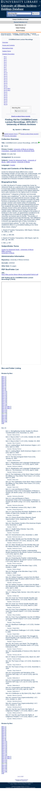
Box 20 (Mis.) (7, 90)
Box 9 (5, 70)
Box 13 (5, 78)
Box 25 (5, 99)
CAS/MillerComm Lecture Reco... (22, 34)
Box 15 (5, 81)
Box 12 (5, 76)
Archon (19, 786)
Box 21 (5, 92)
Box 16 (5, 83)
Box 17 (5, 85)
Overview (5, 42)
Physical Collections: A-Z (20, 22)
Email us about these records (20, 116)
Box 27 (5, 102)
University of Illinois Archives (19, 5)
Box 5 (5, 63)
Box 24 (5, 97)
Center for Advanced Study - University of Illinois (17, 249)
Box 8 (5, 69)
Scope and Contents (8, 45)
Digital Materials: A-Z (20, 25)
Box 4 (5, 62)
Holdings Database (12, 8)
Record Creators (20, 30)
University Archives (6, 33)
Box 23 (5, 95)
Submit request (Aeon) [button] (10, 134)
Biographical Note (7, 48)
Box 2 (5, 58)
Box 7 (5, 67)
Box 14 (5, 79)
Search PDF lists (12, 15)
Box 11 (5, 74)
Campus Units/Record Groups (20, 19)
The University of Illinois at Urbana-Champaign (24, 787)
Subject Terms (6, 51)
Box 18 (5, 86)
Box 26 (5, 100)
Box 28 (5, 104)
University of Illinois (23, 162)
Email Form (24, 780)
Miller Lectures (11, 162)
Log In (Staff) (21, 776)
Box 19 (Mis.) (7, 88)
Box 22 (5, 93)
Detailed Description (8, 54)
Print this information (9, 136)
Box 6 (5, 65)
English (12, 165)
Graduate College (24, 33)
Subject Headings (20, 27)
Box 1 (5, 56)
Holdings (15, 33)
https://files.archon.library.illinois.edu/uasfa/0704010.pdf (19, 274)
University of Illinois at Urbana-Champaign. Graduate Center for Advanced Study (17, 150)
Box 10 (5, 72)
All (3, 423)
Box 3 (5, 60)
